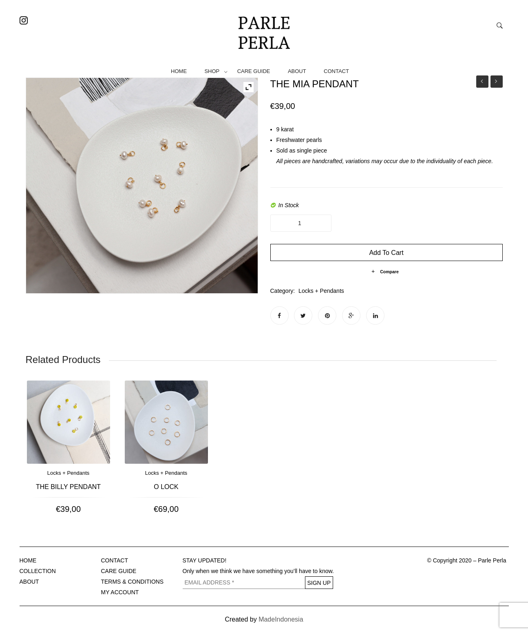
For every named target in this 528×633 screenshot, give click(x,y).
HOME (179, 71)
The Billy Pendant (68, 486)
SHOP (211, 71)
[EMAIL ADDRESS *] (244, 582)
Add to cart (386, 252)
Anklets (482, 81)
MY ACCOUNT (120, 592)
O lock (166, 486)
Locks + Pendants (321, 291)
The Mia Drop (496, 82)
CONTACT (336, 71)
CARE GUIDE (253, 71)
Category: (282, 291)
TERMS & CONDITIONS (132, 581)
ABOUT (297, 71)
